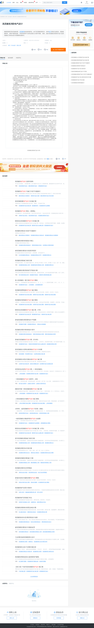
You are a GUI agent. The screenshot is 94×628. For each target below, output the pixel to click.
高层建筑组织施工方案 (24, 265)
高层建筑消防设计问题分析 (37, 235)
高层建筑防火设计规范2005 (40, 541)
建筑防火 (31, 541)
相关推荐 (4, 176)
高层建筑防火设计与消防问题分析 (25, 547)
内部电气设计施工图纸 (38, 304)
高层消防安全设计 (33, 472)
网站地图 (53, 624)
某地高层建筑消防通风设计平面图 (25, 320)
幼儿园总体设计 (22, 512)
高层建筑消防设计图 (51, 344)
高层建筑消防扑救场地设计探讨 (25, 329)
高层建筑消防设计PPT (36, 255)
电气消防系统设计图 (24, 274)
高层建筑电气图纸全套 (32, 561)
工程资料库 (2, 16)
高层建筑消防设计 (31, 324)
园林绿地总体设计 (31, 512)
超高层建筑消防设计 (24, 531)
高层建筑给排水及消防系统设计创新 (26, 517)
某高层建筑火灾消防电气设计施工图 (79, 57)
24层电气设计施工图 (24, 363)
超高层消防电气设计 (24, 413)
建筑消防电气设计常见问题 (47, 195)
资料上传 (12, 618)
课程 (21, 2)
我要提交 (35, 618)
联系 (48, 158)
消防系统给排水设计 (46, 521)
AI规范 (25, 2)
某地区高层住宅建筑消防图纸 (27, 478)
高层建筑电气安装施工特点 (23, 497)
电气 (6, 16)
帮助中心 (48, 624)
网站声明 (43, 624)
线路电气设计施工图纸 (50, 294)
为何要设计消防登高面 (48, 245)
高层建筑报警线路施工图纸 (26, 290)
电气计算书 (40, 492)
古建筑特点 (33, 502)
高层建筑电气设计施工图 (25, 205)
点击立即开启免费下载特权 (81, 44)
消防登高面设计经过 (37, 245)
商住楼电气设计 (29, 353)
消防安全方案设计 (35, 452)
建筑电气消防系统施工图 (45, 274)
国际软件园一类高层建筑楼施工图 (28, 389)
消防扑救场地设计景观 (38, 334)
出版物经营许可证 (63, 626)
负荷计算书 (21, 492)
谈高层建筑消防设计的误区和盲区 (25, 250)
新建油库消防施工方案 (45, 462)
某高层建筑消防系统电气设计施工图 (79, 60)
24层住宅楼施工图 (34, 363)
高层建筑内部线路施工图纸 (26, 300)
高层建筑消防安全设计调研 (47, 452)
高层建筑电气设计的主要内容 (78, 68)
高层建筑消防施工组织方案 (23, 260)
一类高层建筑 (22, 373)
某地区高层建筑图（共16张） (27, 339)
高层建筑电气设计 (23, 284)
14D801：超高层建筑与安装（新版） (29, 409)
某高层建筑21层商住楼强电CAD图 (28, 349)
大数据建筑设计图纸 (45, 423)
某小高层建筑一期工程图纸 (26, 280)
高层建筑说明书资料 (24, 181)
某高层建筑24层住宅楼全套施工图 (28, 359)
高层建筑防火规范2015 (48, 551)
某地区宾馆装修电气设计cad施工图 (37, 344)
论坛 (17, 2)
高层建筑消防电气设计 (22, 16)
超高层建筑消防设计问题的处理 (25, 527)
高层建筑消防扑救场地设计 (25, 334)
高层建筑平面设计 (34, 274)
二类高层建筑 (49, 403)
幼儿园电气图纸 (22, 561)
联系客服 (59, 618)
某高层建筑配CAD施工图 (25, 201)
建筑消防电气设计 (33, 185)
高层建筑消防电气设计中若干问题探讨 (80, 63)
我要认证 (82, 618)
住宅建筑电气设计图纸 (43, 482)
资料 (13, 2)
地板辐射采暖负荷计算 (30, 492)
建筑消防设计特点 (41, 502)
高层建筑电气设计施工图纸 (25, 294)
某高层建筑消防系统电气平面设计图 (26, 270)
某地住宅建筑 (34, 482)
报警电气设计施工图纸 (38, 294)
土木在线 (9, 2)
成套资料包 (31, 2)
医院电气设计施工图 (46, 314)
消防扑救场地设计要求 (50, 334)
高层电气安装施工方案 (24, 502)
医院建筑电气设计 (48, 225)
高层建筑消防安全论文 (24, 452)
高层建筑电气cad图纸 (44, 205)
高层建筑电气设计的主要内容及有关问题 (80, 77)
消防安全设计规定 (23, 472)
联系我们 (37, 624)
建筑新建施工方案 (35, 462)
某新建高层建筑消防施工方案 (24, 458)
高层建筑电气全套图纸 (34, 423)
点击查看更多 (34, 576)
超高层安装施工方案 (44, 413)
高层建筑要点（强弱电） (25, 211)
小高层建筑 (31, 284)
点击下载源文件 (59, 49)
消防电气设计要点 (23, 215)
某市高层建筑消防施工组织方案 (25, 438)
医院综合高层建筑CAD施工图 (27, 221)
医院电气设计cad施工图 (37, 225)
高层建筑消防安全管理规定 (23, 468)
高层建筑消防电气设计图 (32, 373)
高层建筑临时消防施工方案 (37, 265)
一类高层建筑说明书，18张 (26, 379)
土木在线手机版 (60, 624)
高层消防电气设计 (23, 185)
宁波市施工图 (22, 571)
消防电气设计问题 (35, 195)
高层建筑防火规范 (23, 541)
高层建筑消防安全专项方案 (23, 448)
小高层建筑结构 (39, 284)
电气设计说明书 (22, 383)
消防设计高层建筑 (41, 324)
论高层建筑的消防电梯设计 (77, 82)
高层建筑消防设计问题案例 (51, 235)
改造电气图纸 (42, 561)
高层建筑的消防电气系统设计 (78, 65)
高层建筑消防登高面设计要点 (24, 241)
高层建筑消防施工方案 (24, 462)
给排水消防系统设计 (36, 521)
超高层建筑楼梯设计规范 (49, 531)
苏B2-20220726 (56, 626)
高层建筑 (22, 31)
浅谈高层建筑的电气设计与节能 (78, 71)
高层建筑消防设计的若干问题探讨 (25, 231)
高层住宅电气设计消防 (24, 482)
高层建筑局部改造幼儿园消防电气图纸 (27, 557)
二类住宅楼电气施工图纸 (25, 403)
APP (37, 2)
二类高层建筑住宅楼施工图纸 (27, 399)
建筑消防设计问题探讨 (24, 195)
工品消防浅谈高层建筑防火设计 (25, 537)
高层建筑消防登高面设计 (25, 245)
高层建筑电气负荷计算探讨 (23, 488)
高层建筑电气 (35, 205)
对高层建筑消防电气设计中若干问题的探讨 (81, 74)
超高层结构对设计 (34, 413)
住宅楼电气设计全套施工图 (46, 363)
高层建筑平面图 (22, 324)
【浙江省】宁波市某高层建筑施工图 (29, 567)
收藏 (58, 159)
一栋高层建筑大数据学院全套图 (27, 418)
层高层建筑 (21, 353)
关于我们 (32, 624)
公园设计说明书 (31, 383)
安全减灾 (10, 16)
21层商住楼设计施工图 (39, 353)
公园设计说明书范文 (41, 383)
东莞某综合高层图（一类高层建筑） (29, 369)
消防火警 (14, 16)
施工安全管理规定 (42, 472)
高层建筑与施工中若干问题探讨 (27, 191)
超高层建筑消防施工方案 (36, 531)
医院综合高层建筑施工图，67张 (28, 310)
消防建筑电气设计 (42, 185)
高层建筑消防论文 (47, 255)
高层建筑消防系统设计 (24, 521)
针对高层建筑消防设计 (24, 255)
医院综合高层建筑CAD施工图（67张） (30, 428)
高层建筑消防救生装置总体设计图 (25, 507)
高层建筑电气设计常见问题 (77, 80)
